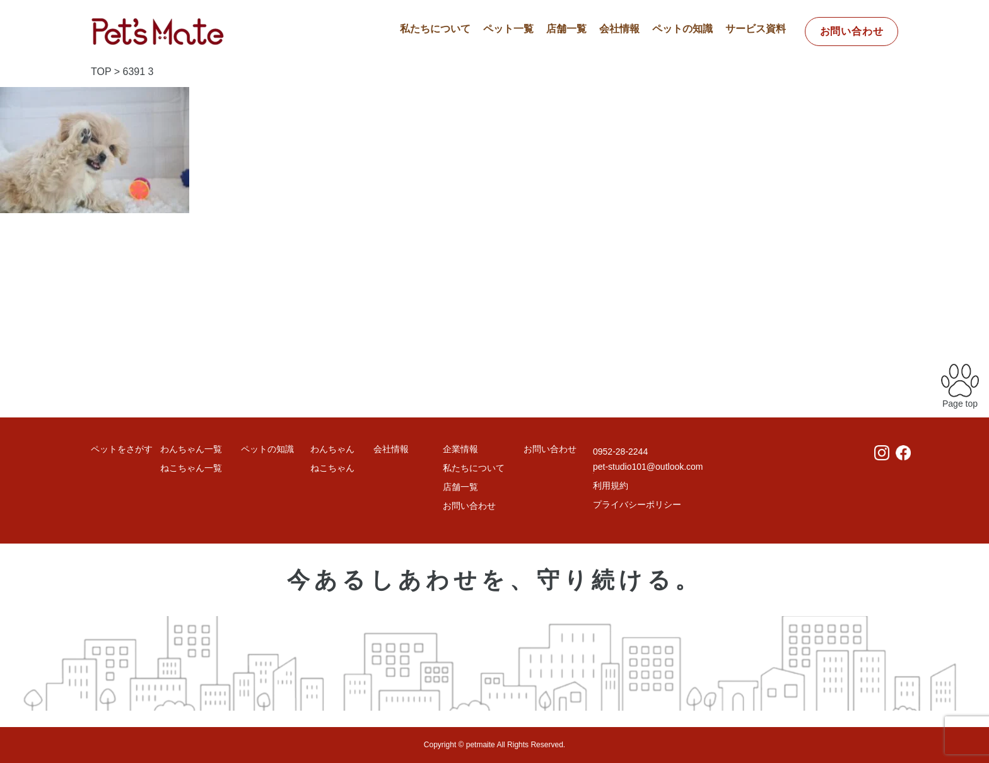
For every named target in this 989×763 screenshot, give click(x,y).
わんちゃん (332, 449)
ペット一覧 (508, 28)
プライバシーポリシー (637, 504)
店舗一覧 (566, 28)
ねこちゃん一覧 (191, 468)
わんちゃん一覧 (191, 449)
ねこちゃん (332, 468)
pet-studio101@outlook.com (648, 467)
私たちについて (435, 28)
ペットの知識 (682, 28)
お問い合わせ (852, 31)
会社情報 (619, 28)
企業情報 (460, 449)
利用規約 (610, 486)
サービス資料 (755, 28)
